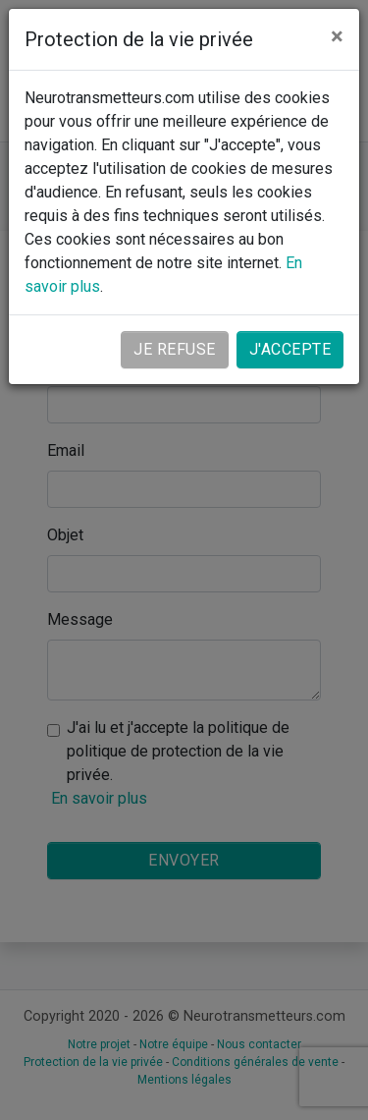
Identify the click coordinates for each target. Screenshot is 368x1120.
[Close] (337, 36)
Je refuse (174, 349)
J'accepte (290, 349)
